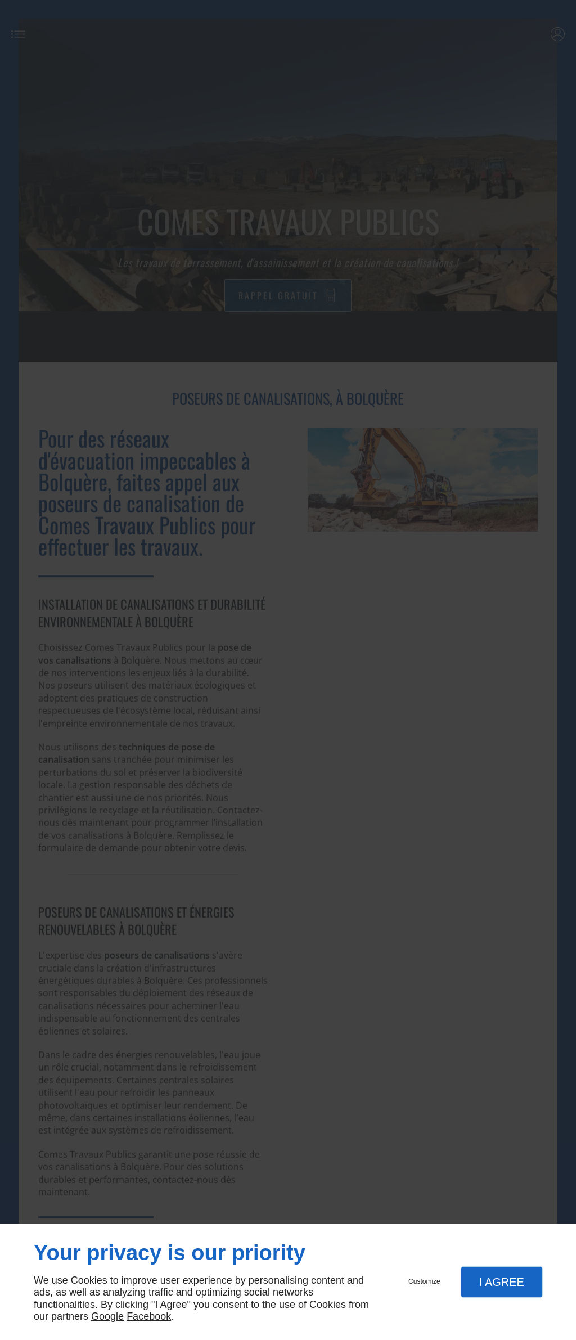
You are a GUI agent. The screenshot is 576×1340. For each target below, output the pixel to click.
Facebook (149, 1316)
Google (107, 1316)
